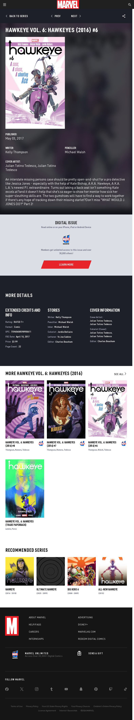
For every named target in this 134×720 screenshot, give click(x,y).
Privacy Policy (32, 706)
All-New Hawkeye (108, 589)
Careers (34, 631)
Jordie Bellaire (65, 331)
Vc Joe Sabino (64, 336)
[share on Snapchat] (81, 689)
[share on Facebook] (7, 690)
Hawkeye (10, 589)
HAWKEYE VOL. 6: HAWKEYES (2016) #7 (61, 444)
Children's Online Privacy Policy (107, 706)
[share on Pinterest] (96, 689)
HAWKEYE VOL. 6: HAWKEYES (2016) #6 (102, 444)
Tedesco (25, 449)
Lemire (8, 529)
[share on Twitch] (110, 689)
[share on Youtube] (66, 689)
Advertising (85, 617)
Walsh (100, 449)
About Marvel (37, 617)
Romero (18, 449)
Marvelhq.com (87, 631)
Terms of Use (17, 706)
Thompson (9, 449)
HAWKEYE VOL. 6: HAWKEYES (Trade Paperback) (19, 523)
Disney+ (83, 624)
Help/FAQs (35, 624)
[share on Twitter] (21, 689)
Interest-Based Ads (68, 710)
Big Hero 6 (73, 589)
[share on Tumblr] (51, 689)
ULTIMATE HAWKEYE (47, 589)
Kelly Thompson (16, 152)
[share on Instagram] (36, 689)
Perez (14, 529)
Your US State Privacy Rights (55, 706)
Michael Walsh (75, 152)
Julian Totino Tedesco (20, 166)
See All (120, 374)
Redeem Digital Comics (92, 639)
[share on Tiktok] (125, 689)
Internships (36, 639)
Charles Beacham (64, 341)
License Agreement (47, 710)
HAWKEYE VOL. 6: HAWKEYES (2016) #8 (19, 444)
